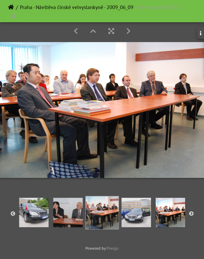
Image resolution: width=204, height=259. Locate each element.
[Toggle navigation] (13, 16)
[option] (34, 212)
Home (11, 7)
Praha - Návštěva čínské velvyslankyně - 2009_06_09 (76, 7)
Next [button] (191, 213)
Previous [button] (13, 213)
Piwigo (113, 248)
